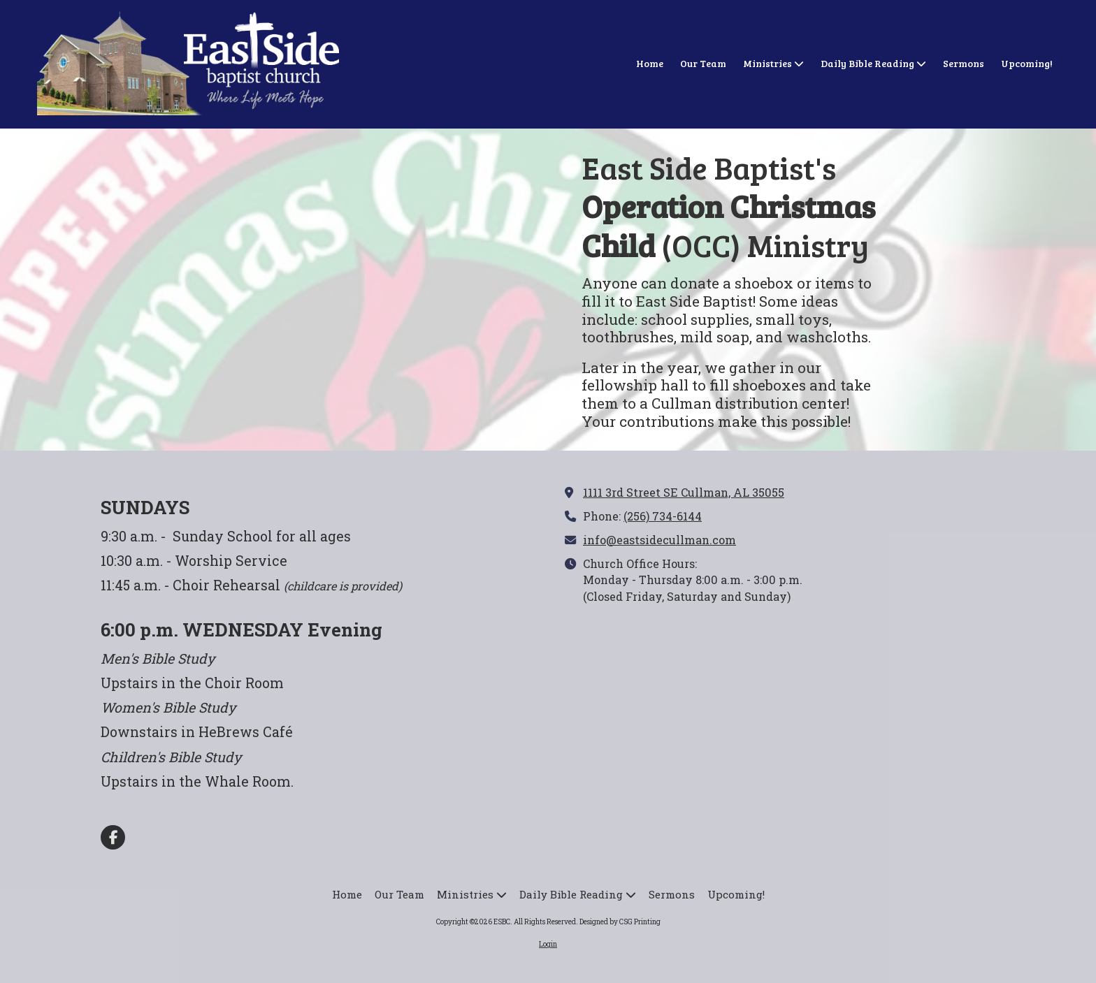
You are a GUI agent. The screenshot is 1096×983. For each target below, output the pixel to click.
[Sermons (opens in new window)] (964, 64)
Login (548, 944)
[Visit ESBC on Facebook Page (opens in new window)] (113, 837)
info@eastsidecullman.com (659, 539)
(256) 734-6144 (662, 516)
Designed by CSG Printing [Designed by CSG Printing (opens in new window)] (620, 921)
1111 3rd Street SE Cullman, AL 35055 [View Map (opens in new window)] (683, 492)
